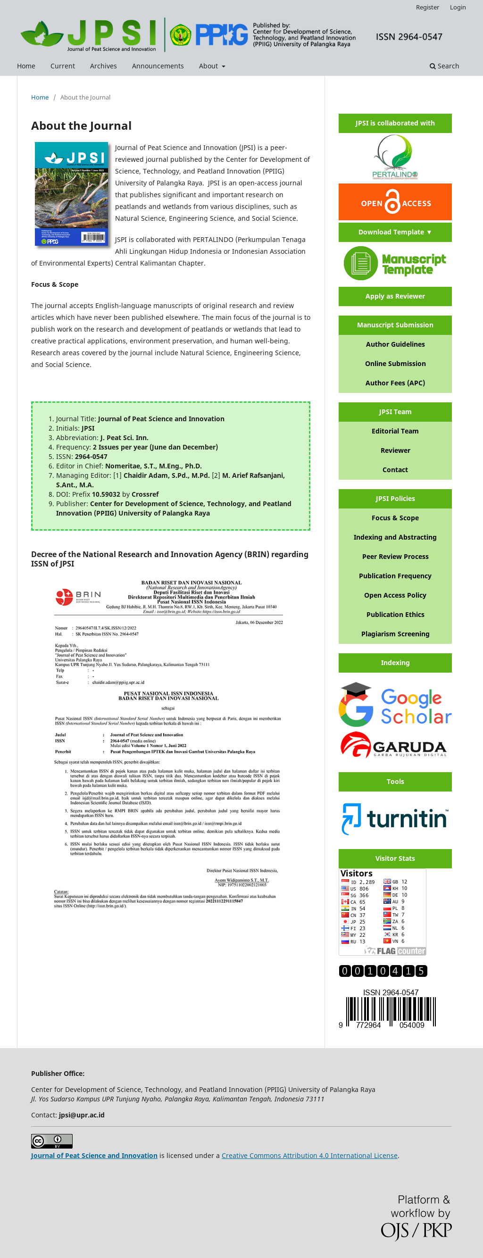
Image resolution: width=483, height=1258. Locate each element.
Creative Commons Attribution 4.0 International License (310, 1155)
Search (444, 65)
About (209, 65)
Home (26, 65)
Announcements (158, 65)
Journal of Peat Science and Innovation (94, 1155)
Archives (103, 65)
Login (458, 7)
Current (62, 65)
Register (427, 7)
